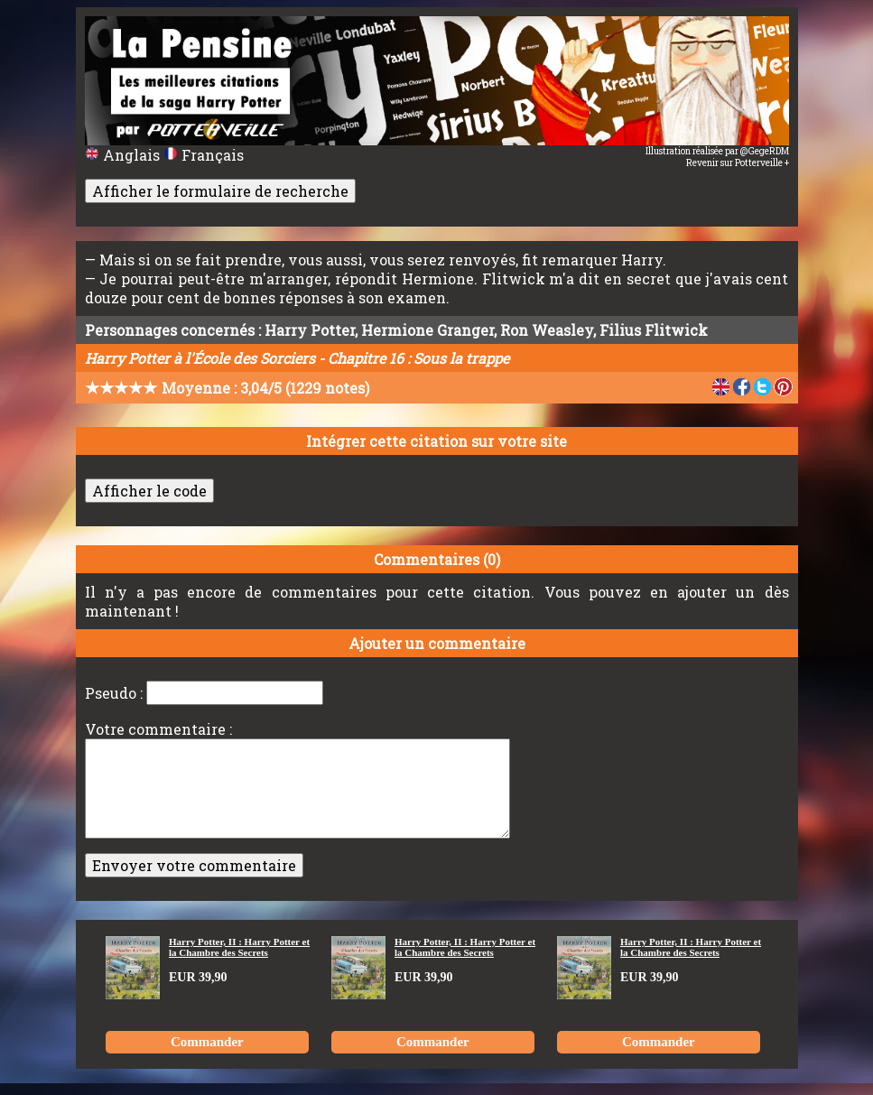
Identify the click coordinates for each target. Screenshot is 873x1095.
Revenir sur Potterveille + (737, 163)
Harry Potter (310, 329)
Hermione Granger (427, 329)
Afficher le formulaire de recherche (220, 190)
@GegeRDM (764, 151)
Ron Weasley (546, 329)
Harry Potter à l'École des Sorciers (200, 357)
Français (203, 154)
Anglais (124, 154)
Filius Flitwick (653, 329)
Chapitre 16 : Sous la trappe (418, 357)
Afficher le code (149, 490)
